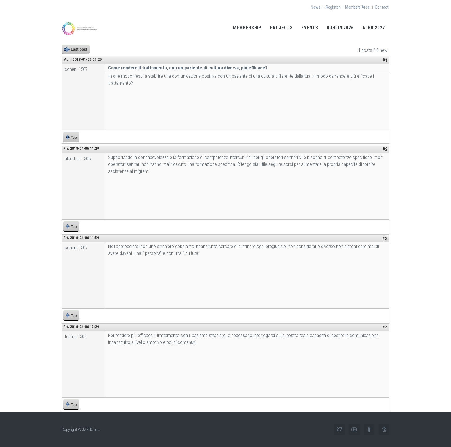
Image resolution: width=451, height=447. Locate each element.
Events (309, 27)
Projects (281, 27)
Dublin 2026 (340, 27)
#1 (385, 60)
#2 (385, 149)
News (315, 7)
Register (333, 7)
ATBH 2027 (373, 27)
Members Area (357, 7)
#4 (385, 327)
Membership (247, 27)
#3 (385, 238)
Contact (382, 7)
